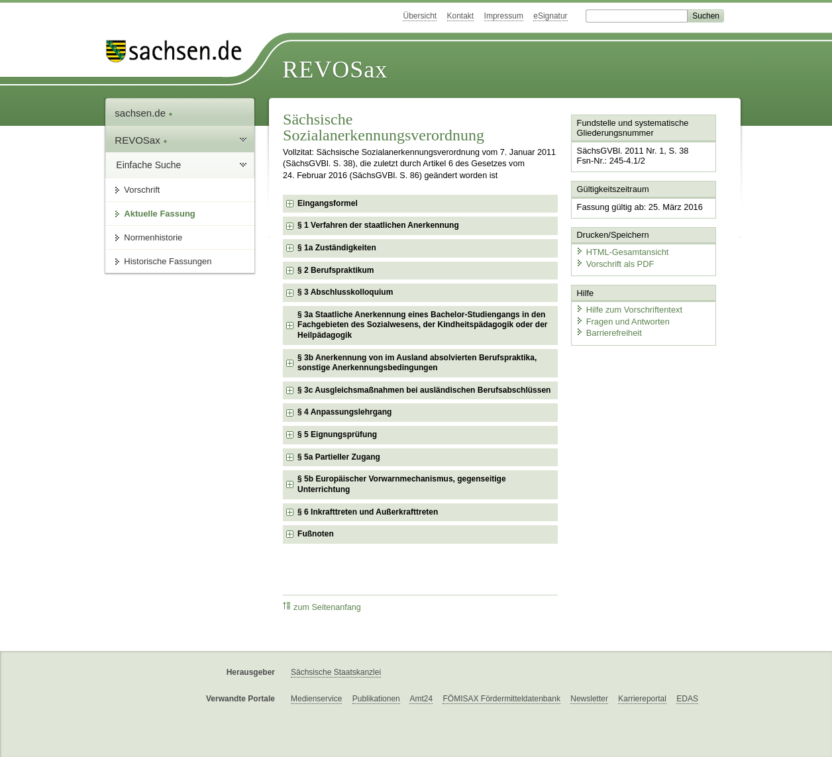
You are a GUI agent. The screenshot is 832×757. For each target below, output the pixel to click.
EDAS (687, 698)
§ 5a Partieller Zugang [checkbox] (338, 457)
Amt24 (421, 698)
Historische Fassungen (167, 261)
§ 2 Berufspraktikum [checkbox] (335, 270)
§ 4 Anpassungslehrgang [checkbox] (344, 412)
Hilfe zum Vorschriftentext (629, 310)
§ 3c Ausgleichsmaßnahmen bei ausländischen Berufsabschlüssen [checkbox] (423, 390)
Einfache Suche (148, 165)
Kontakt (460, 16)
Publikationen (376, 698)
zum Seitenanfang (322, 607)
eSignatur (550, 16)
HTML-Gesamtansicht (622, 252)
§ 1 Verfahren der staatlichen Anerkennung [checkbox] (378, 225)
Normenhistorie (153, 237)
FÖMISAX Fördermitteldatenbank (501, 698)
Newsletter (589, 698)
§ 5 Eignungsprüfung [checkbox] (337, 434)
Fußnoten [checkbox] (315, 533)
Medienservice (316, 698)
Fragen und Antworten (623, 321)
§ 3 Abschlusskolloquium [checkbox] (345, 292)
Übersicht (420, 16)
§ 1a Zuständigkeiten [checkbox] (336, 247)
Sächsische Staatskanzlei (336, 672)
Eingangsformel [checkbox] (327, 203)
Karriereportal (642, 698)
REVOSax (335, 69)
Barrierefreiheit (609, 333)
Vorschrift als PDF (615, 263)
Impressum (503, 16)
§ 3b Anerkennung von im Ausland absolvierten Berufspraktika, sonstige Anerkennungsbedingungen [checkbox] (417, 363)
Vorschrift (142, 190)
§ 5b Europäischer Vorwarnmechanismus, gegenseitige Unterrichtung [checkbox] (401, 484)
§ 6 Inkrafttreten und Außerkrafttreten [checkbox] (367, 512)
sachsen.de (144, 113)
